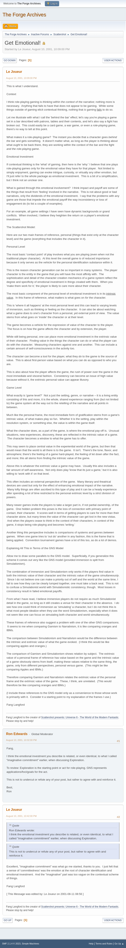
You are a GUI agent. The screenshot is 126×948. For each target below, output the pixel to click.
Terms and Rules (104, 943)
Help (91, 943)
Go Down (10, 60)
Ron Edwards (16, 734)
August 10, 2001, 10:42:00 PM (21, 816)
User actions (113, 60)
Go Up (7, 920)
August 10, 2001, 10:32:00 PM (21, 740)
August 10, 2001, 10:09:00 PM (21, 78)
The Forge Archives (24, 14)
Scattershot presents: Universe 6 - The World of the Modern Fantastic (79, 717)
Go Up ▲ (119, 943)
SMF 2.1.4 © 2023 (11, 943)
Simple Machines (30, 943)
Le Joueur (14, 71)
